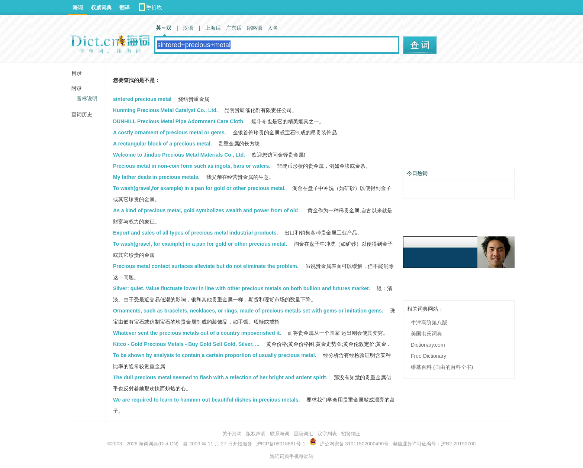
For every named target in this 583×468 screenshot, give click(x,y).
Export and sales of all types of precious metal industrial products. (195, 233)
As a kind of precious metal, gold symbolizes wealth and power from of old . (207, 210)
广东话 (234, 28)
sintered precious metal (142, 99)
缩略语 (254, 28)
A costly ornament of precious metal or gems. (169, 132)
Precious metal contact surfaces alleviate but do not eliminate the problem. (206, 266)
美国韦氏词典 (426, 334)
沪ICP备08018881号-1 (280, 443)
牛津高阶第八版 (429, 322)
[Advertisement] (459, 117)
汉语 (188, 28)
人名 (273, 28)
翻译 (124, 7)
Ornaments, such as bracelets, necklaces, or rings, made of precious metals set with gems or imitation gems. (248, 311)
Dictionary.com (428, 345)
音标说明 (87, 98)
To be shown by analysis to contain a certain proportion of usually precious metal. (214, 355)
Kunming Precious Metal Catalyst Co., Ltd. (165, 110)
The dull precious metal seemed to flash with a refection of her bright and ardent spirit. (220, 377)
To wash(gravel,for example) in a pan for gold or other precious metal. (199, 188)
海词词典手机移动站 (291, 456)
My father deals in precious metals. (156, 177)
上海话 (213, 28)
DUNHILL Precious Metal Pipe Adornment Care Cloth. (179, 121)
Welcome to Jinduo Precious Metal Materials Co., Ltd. (179, 155)
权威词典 (101, 7)
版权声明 (255, 433)
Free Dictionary (428, 356)
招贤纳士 (351, 433)
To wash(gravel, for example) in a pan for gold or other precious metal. (200, 244)
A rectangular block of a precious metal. (162, 144)
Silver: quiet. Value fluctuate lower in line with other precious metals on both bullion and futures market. (241, 288)
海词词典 (148, 443)
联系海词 (279, 433)
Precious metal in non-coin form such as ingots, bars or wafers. (191, 166)
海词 (78, 7)
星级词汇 (303, 433)
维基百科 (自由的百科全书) (442, 367)
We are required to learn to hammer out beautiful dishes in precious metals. (206, 400)
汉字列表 (327, 433)
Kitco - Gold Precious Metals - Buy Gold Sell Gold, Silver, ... (186, 344)
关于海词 (232, 433)
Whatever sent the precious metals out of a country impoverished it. (197, 333)
